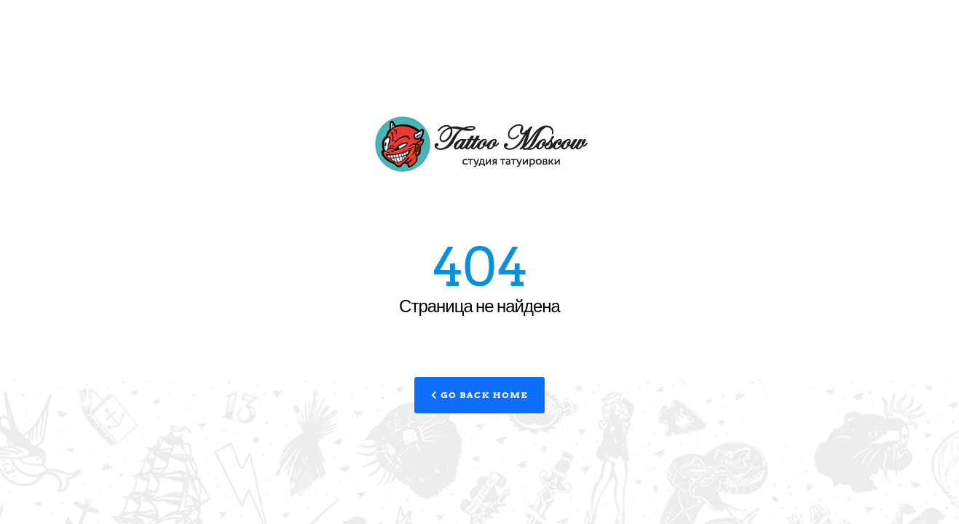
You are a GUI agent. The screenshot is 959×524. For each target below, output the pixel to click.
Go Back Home (479, 394)
